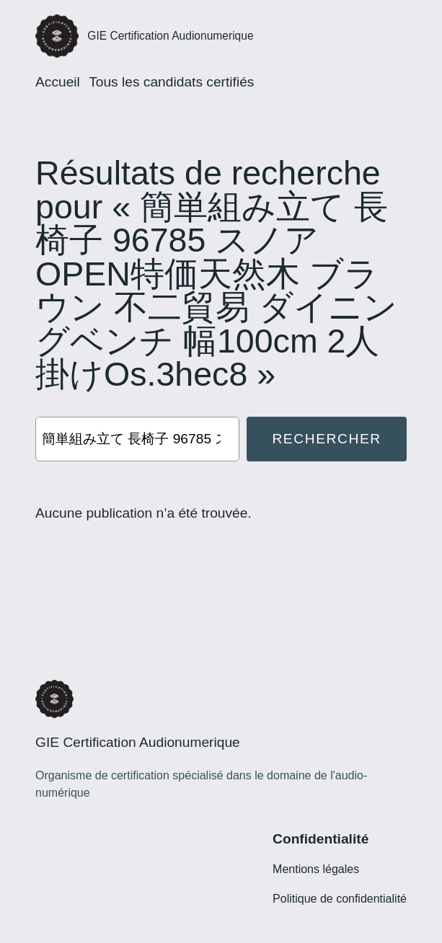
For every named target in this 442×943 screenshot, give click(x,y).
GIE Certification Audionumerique (170, 36)
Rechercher (326, 438)
